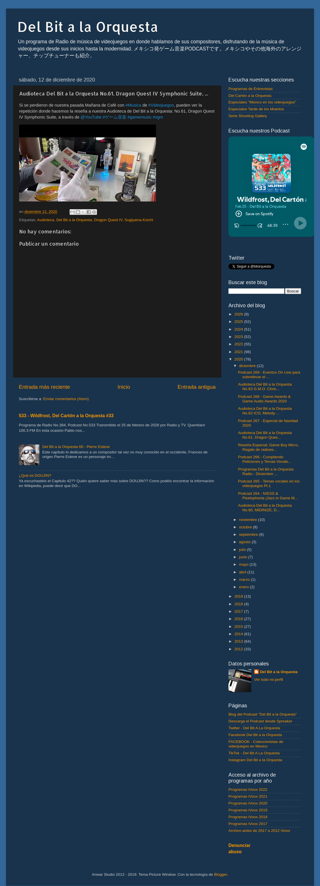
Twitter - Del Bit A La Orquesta (254, 728)
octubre (246, 527)
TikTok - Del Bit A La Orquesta (254, 753)
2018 (239, 604)
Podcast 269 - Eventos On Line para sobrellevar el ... (269, 374)
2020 (239, 359)
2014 (239, 634)
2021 (239, 352)
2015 (239, 626)
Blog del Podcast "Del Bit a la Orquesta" (262, 714)
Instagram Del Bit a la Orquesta (255, 760)
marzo (245, 579)
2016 (239, 619)
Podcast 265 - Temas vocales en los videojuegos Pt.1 (269, 483)
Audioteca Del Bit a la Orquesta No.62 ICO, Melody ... (265, 410)
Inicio (124, 387)
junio (243, 557)
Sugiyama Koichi (139, 220)
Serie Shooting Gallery (247, 116)
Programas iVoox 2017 (248, 824)
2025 (239, 321)
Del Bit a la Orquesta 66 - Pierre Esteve (76, 447)
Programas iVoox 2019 (248, 810)
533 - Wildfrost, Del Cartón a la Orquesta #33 (66, 415)
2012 (239, 649)
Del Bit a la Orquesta (87, 26)
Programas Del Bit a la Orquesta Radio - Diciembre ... (265, 471)
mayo (244, 564)
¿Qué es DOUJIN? (35, 475)
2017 (239, 611)
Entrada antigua (197, 387)
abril (243, 572)
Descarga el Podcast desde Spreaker (260, 721)
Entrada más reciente (44, 387)
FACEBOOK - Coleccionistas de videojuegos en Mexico (255, 744)
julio (243, 549)
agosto (245, 542)
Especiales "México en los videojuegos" (262, 102)
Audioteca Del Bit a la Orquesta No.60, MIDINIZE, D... (265, 507)
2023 (239, 337)
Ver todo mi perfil (268, 679)
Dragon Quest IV (108, 220)
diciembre (248, 366)
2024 (239, 329)
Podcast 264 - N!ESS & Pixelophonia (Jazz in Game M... (268, 495)
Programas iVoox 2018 (248, 817)
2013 (239, 641)
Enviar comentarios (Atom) (66, 399)
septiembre (249, 534)
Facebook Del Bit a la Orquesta (255, 735)
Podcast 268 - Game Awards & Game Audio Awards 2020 (264, 398)
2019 (239, 596)
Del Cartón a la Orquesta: (250, 95)
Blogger (220, 874)
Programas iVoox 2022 (248, 789)
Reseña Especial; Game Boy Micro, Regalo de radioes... (268, 447)
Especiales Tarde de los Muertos (256, 109)
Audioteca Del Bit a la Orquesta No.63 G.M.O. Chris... (265, 386)
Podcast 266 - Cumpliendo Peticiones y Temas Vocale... (264, 459)
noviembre (248, 520)
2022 (239, 344)
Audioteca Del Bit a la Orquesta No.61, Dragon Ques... (265, 435)
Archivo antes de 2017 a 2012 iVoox (259, 830)
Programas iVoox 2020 (248, 803)
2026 (239, 314)
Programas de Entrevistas (250, 89)
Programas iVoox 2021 (248, 796)
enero (244, 587)
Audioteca (45, 220)
